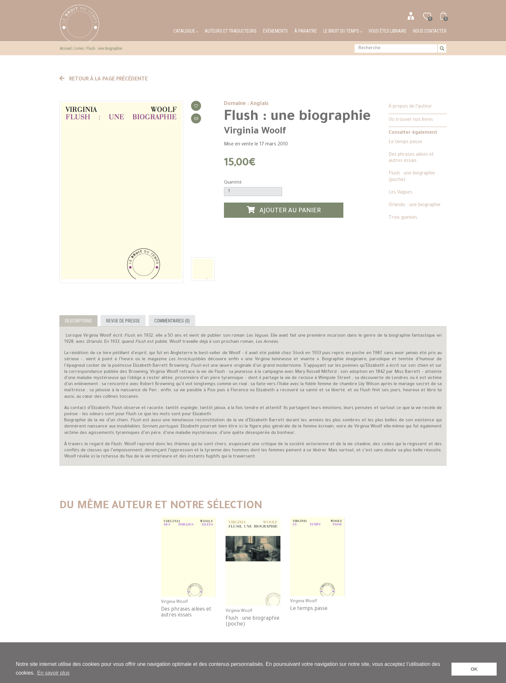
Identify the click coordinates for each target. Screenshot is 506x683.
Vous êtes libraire (388, 31)
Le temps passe (405, 142)
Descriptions (78, 320)
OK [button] (474, 669)
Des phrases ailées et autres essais (411, 158)
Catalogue (185, 31)
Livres (79, 48)
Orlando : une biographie (414, 205)
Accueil (66, 48)
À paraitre (305, 31)
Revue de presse (123, 320)
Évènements (275, 31)
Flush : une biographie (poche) (412, 177)
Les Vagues (400, 192)
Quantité (233, 182)
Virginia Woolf (255, 132)
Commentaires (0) (172, 320)
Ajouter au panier (284, 210)
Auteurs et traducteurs (231, 31)
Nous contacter (430, 31)
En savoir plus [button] (53, 673)
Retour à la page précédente (103, 79)
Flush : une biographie (104, 48)
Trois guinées (403, 218)
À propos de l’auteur (410, 107)
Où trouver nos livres (411, 120)
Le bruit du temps (342, 31)
